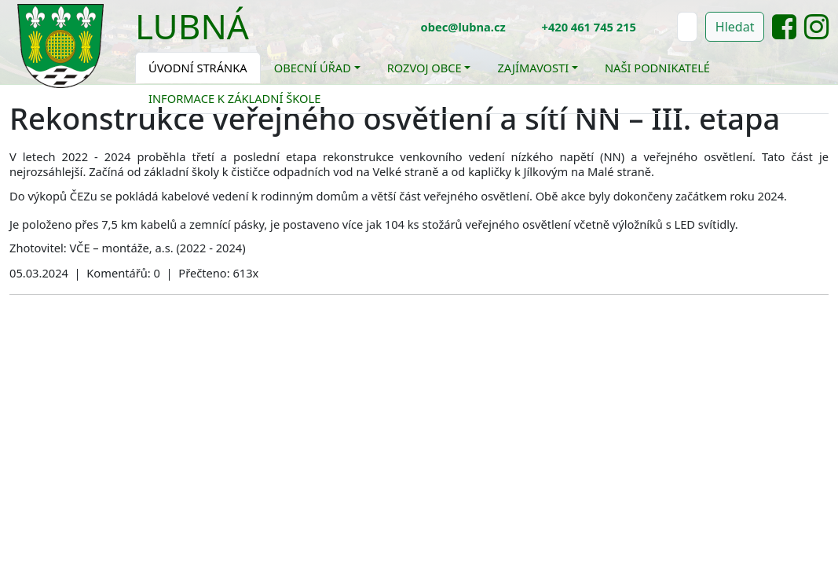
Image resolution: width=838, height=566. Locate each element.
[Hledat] (687, 27)
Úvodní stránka (197, 67)
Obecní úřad (312, 67)
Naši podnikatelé (657, 67)
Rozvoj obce (424, 67)
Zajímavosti (533, 67)
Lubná (192, 26)
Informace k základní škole (234, 98)
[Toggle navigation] (260, 36)
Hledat (735, 26)
